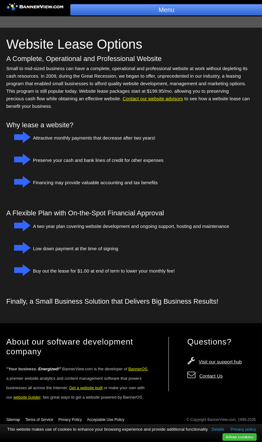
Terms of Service (39, 419)
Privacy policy (243, 429)
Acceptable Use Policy (105, 419)
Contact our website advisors (153, 98)
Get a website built (86, 387)
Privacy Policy (70, 419)
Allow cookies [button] (240, 436)
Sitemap (13, 419)
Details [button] (217, 429)
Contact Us (210, 375)
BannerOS (137, 369)
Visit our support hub (220, 361)
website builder (26, 397)
